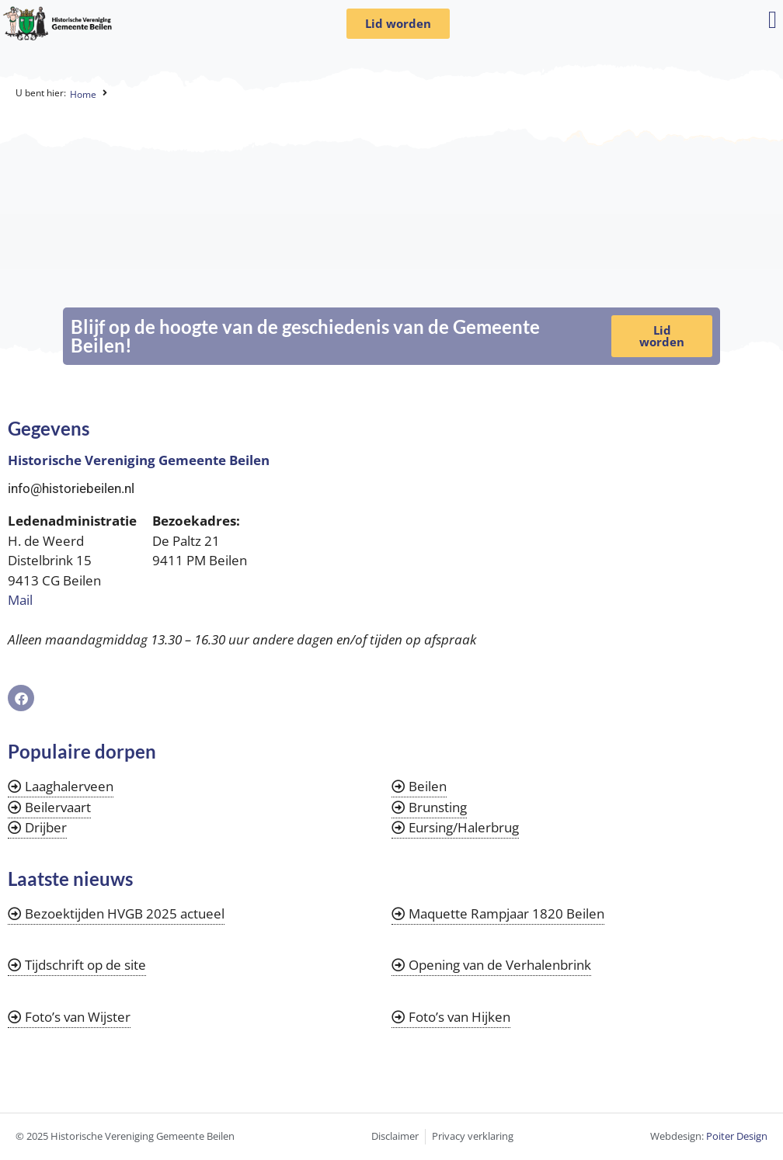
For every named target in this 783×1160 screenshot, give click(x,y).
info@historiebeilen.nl (71, 488)
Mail (20, 600)
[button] (772, 20)
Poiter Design (736, 1136)
